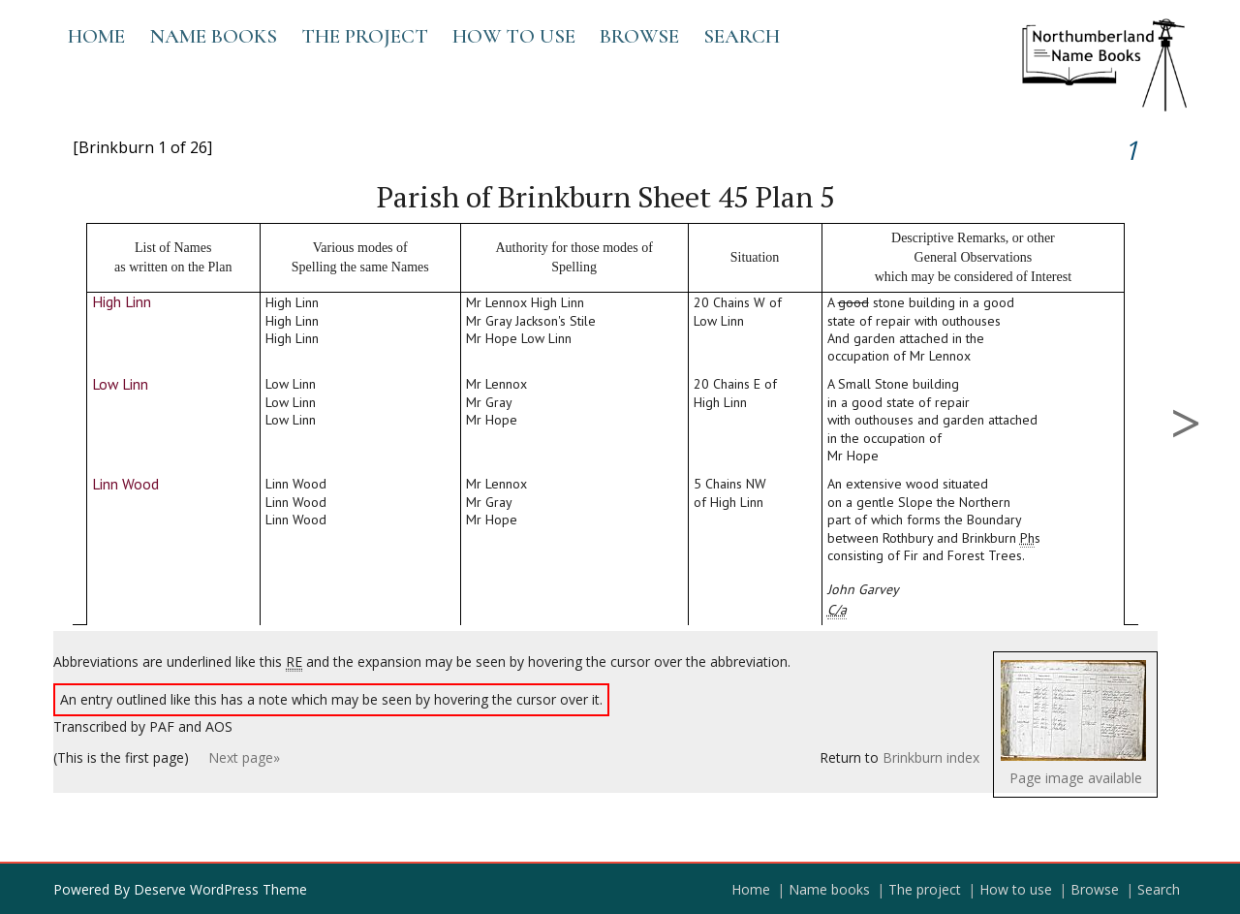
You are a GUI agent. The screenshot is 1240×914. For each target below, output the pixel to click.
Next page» (244, 757)
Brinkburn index (931, 757)
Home (96, 36)
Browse (639, 36)
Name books (213, 36)
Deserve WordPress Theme (220, 889)
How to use (513, 36)
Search (741, 36)
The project (364, 36)
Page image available (1075, 778)
